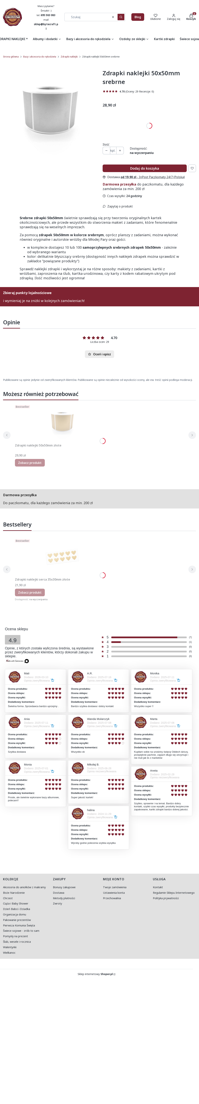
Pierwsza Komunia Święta (19, 925)
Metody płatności (64, 898)
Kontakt (158, 887)
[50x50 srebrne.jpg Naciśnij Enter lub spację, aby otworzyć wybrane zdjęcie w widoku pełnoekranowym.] (50, 112)
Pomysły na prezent (15, 936)
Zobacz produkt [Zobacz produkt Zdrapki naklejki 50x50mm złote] (30, 463)
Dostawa (58, 892)
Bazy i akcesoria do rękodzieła (39, 56)
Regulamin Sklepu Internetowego (174, 892)
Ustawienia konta (114, 892)
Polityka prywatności (166, 898)
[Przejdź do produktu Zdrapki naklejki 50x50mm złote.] (62, 423)
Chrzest (8, 898)
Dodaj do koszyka (144, 168)
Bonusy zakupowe (64, 887)
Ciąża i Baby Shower (15, 903)
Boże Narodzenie (14, 892)
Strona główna (11, 56)
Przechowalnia (112, 898)
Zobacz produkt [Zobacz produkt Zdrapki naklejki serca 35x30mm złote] (30, 592)
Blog (138, 17)
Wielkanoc (9, 952)
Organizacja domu (14, 914)
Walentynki (9, 947)
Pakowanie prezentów (17, 920)
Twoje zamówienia (114, 887)
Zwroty (57, 903)
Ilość (106, 144)
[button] (121, 17)
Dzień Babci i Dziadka (16, 909)
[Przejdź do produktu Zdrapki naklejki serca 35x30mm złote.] (62, 557)
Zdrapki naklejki (69, 56)
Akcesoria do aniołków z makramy (24, 887)
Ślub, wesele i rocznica (17, 941)
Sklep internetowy (95, 974)
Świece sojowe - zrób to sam (21, 930)
